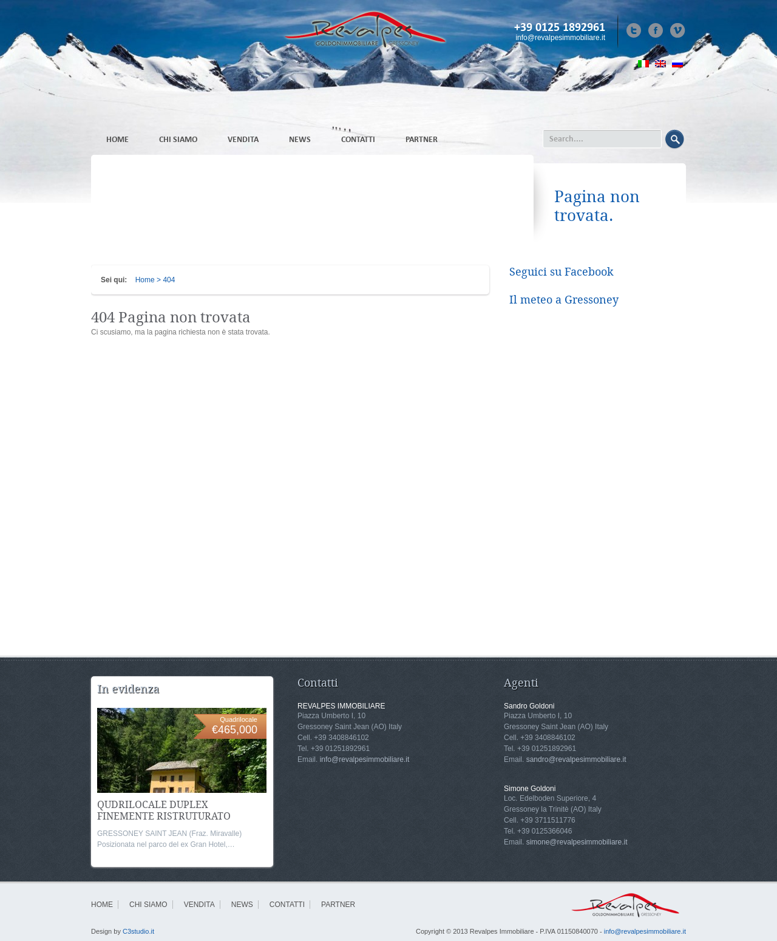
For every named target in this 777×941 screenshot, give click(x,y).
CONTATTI (358, 139)
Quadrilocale (238, 719)
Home (145, 280)
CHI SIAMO (178, 139)
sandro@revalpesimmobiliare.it (576, 759)
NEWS (300, 139)
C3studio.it (138, 931)
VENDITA (243, 139)
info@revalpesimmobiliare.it (560, 37)
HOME (117, 139)
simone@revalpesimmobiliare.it (577, 842)
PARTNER (421, 139)
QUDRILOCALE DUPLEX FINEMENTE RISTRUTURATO (164, 810)
